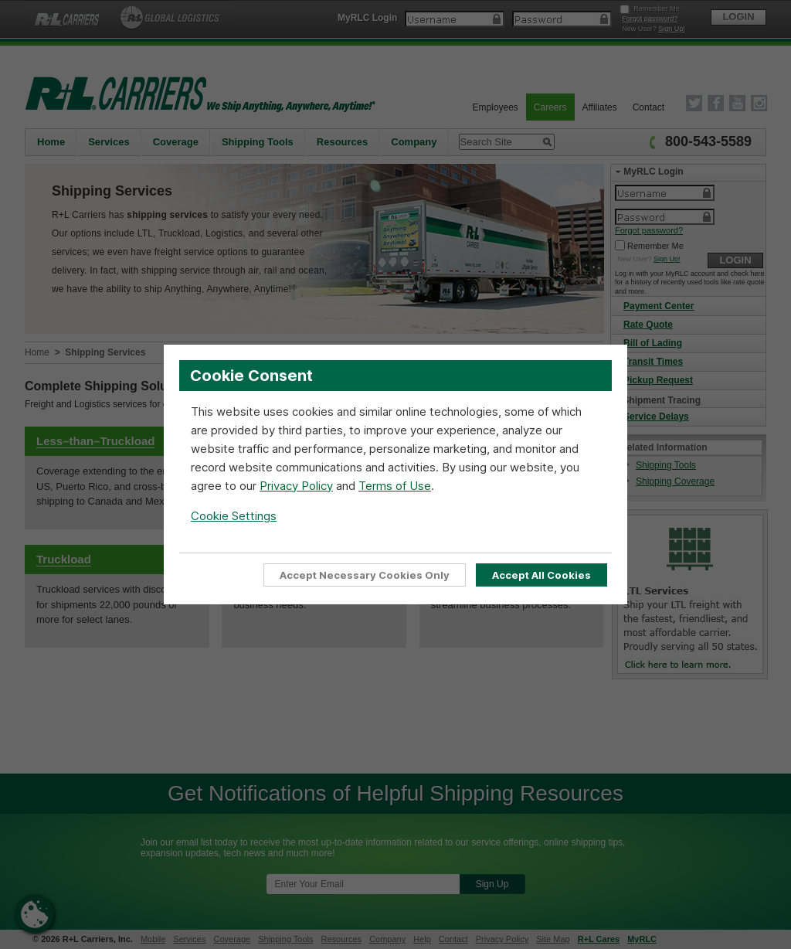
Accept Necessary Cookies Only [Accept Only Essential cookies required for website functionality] (365, 575)
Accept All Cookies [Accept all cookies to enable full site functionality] (541, 575)
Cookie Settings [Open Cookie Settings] (234, 516)
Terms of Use (394, 485)
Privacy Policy (296, 485)
